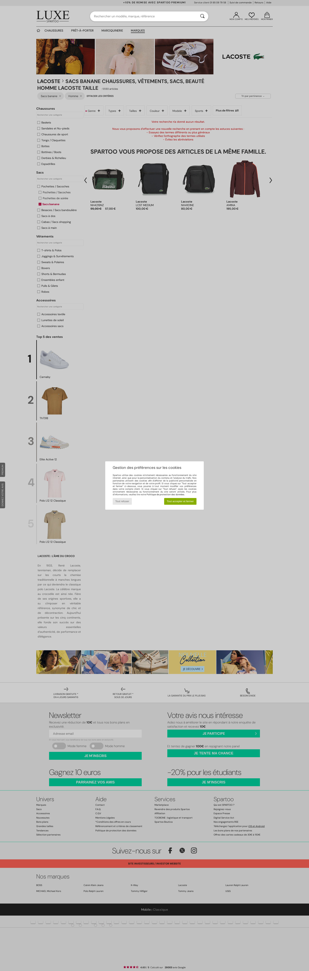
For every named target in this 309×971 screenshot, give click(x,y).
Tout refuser (122, 501)
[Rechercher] (202, 16)
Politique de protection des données (165, 494)
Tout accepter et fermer (180, 501)
